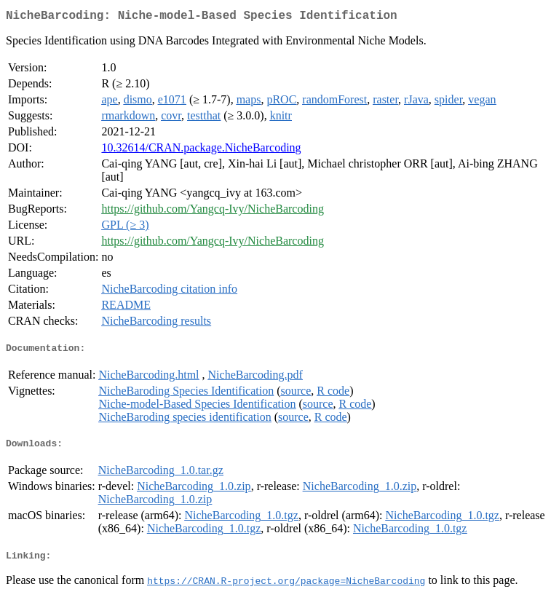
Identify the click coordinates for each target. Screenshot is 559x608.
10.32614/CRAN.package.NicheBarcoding (201, 150)
